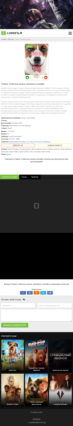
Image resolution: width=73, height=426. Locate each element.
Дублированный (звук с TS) (19, 142)
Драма (8, 154)
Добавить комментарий (15, 325)
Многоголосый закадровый (40, 142)
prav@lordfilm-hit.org (37, 422)
